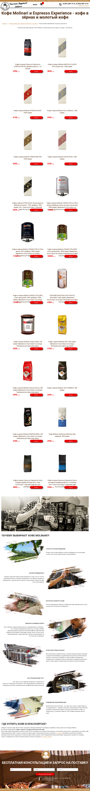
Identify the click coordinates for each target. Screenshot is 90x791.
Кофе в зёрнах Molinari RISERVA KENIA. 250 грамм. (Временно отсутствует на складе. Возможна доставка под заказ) (28, 436)
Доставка (59, 733)
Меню (35, 4)
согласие (60, 778)
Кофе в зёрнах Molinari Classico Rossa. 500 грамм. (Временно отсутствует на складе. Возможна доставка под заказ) (28, 390)
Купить (36, 71)
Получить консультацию (45, 774)
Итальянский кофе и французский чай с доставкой (23, 23)
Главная (4, 23)
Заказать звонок (83, 5)
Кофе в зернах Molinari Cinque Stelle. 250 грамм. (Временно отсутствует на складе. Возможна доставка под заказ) (27, 344)
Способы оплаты (47, 736)
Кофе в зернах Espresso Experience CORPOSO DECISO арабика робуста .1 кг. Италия (28, 66)
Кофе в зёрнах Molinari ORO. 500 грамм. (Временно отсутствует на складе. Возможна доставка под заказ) (62, 344)
